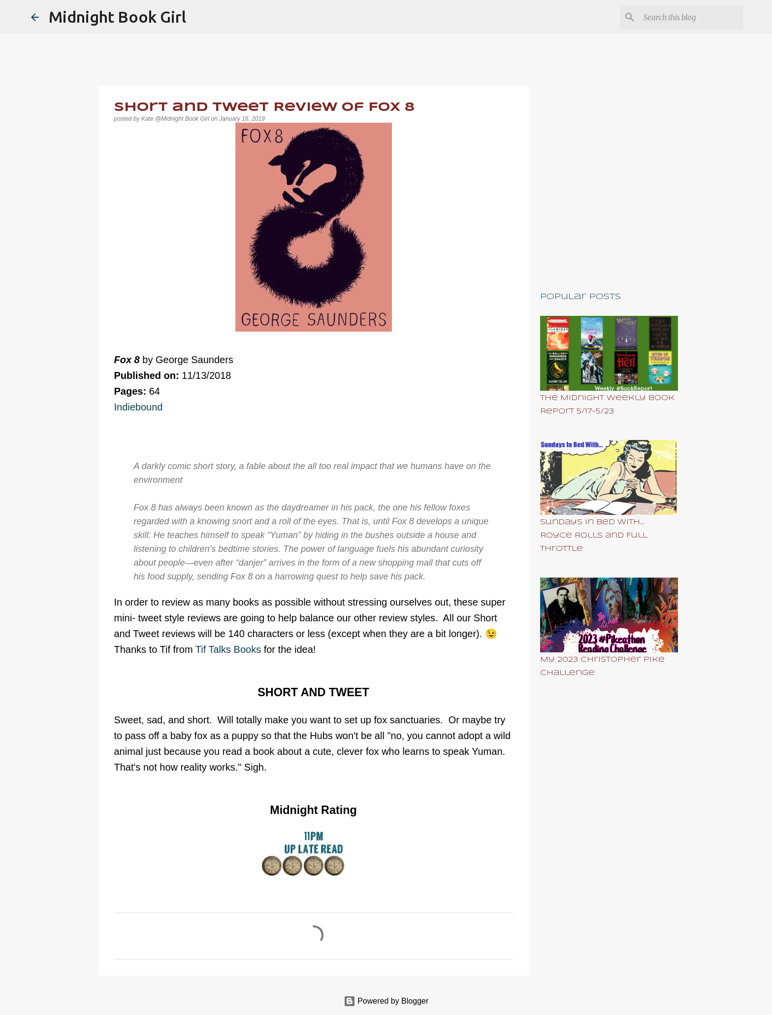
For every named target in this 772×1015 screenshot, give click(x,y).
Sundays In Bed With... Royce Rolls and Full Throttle (593, 535)
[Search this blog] (691, 17)
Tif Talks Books (229, 649)
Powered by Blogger (386, 1001)
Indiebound (138, 407)
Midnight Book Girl (117, 17)
